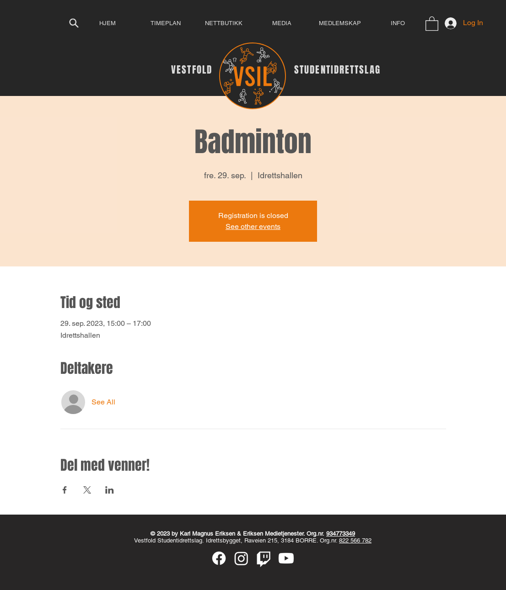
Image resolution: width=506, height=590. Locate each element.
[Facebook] (219, 558)
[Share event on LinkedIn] (109, 490)
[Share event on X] (87, 490)
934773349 (340, 533)
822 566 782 (355, 540)
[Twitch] (264, 558)
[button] (431, 23)
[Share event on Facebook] (64, 490)
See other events (253, 226)
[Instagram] (241, 558)
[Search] (74, 23)
